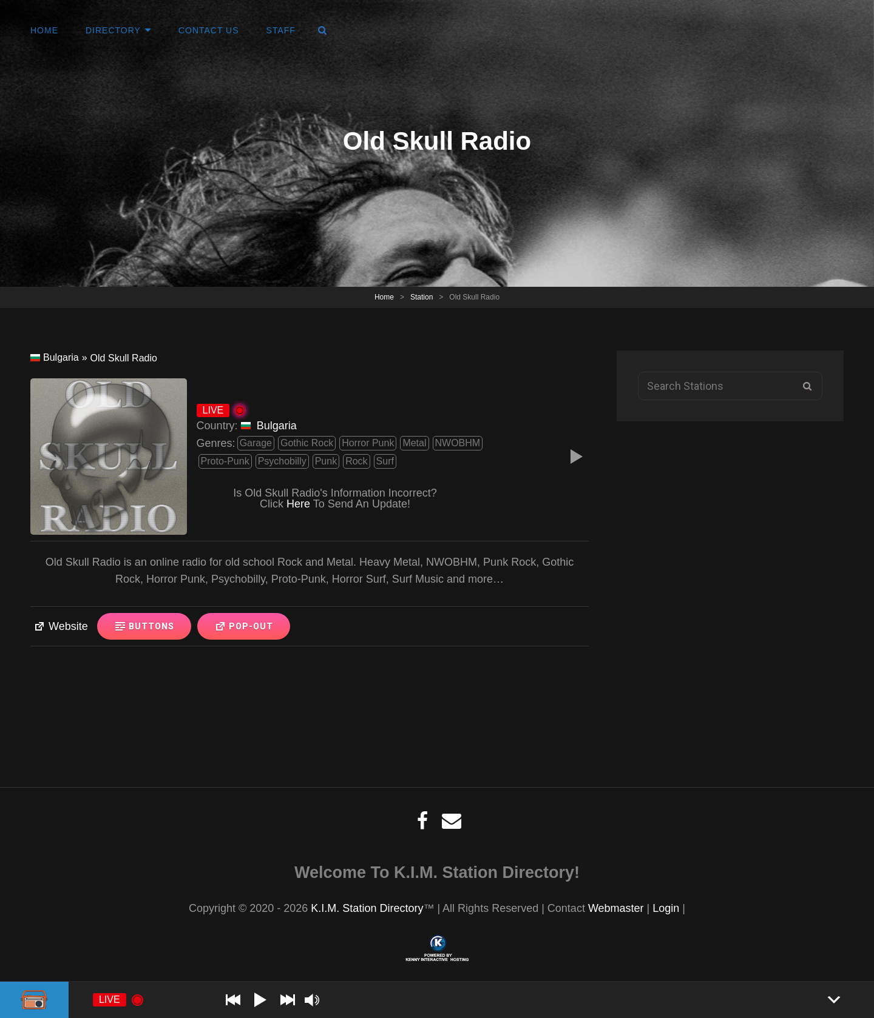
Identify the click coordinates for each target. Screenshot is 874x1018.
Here (298, 504)
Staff (281, 30)
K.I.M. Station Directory (367, 908)
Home (44, 30)
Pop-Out (243, 626)
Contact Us (208, 30)
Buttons (144, 626)
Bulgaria (54, 357)
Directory (113, 30)
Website (60, 626)
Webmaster (616, 908)
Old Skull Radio (123, 358)
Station (421, 297)
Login (665, 908)
